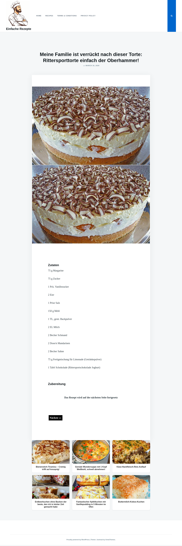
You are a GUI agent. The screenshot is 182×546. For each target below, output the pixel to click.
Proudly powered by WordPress (78, 540)
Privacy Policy (88, 16)
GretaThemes (110, 540)
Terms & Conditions (67, 16)
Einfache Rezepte (18, 29)
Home (38, 16)
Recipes (49, 16)
